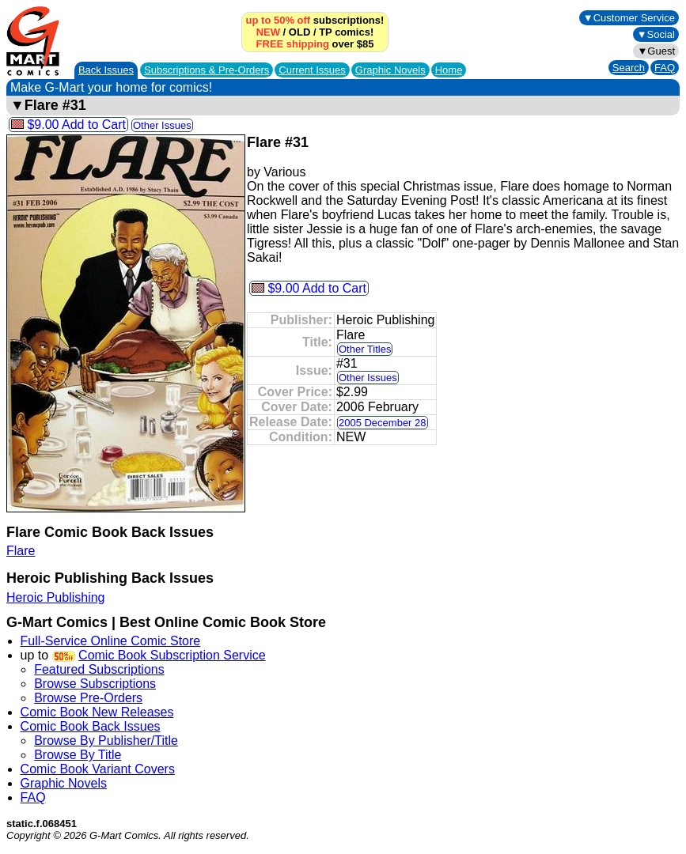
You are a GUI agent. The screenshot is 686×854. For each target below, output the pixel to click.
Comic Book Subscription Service (172, 655)
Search (628, 68)
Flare (20, 550)
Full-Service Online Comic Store (111, 641)
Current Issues (312, 70)
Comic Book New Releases (97, 712)
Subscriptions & (206, 70)
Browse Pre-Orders (88, 698)
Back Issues (106, 70)
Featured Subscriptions (99, 669)
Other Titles (365, 349)
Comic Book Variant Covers (98, 769)
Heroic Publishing (55, 597)
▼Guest (656, 51)
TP (325, 32)
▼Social (656, 34)
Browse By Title (77, 754)
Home (449, 70)
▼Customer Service (629, 18)
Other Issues (162, 125)
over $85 (315, 44)
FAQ (664, 68)
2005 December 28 (382, 423)
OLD (299, 32)
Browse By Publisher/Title (106, 740)
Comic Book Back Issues (91, 726)
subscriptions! (315, 20)
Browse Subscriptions (95, 683)
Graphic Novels (390, 70)
